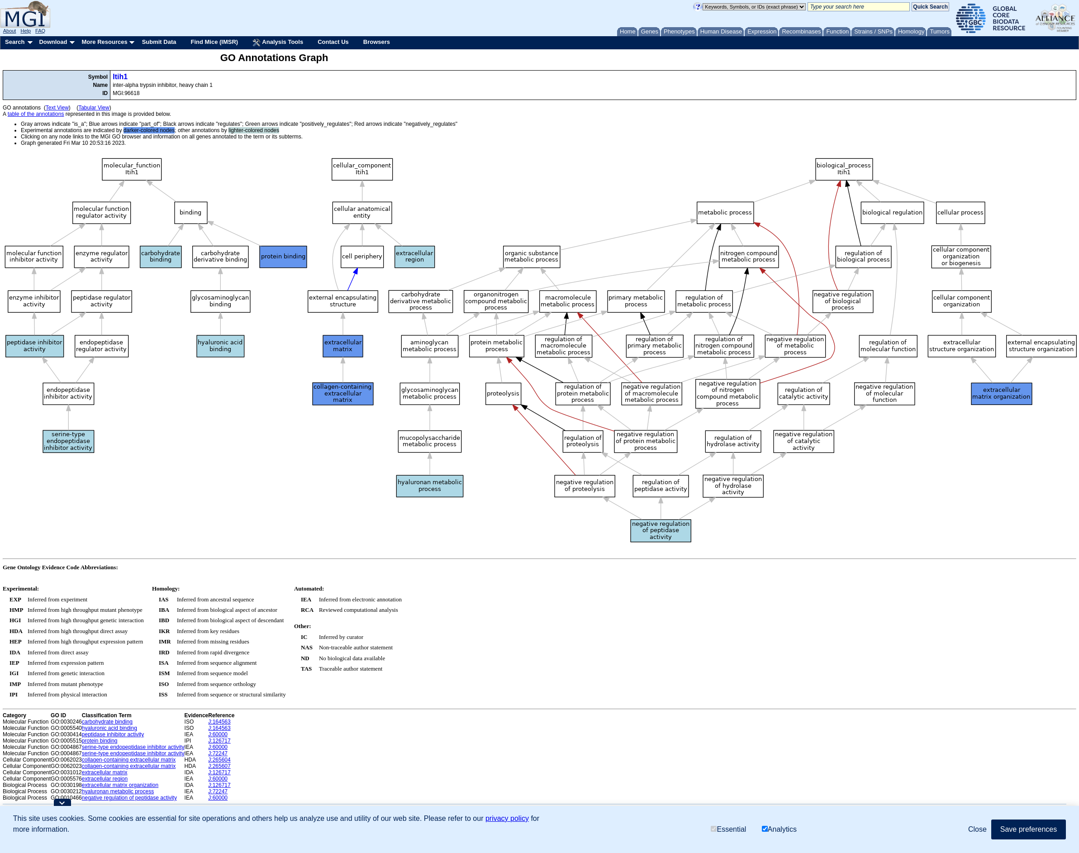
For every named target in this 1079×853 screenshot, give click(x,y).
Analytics (779, 829)
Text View (57, 108)
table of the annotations (36, 114)
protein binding (100, 741)
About (9, 30)
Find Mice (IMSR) (214, 41)
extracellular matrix (105, 772)
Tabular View (93, 108)
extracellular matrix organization (120, 785)
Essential (728, 829)
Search (14, 41)
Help (25, 30)
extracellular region (105, 779)
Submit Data (159, 41)
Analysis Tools (277, 42)
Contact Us (333, 41)
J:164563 (219, 722)
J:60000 (218, 734)
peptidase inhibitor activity (113, 734)
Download (53, 41)
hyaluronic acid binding (109, 728)
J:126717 (219, 741)
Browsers (376, 41)
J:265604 (219, 760)
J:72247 (218, 753)
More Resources (104, 41)
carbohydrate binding (107, 722)
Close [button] (977, 829)
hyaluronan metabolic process (118, 791)
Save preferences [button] (1028, 829)
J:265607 (219, 766)
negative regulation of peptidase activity (129, 798)
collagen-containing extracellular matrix (129, 760)
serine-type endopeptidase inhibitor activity (133, 747)
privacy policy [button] (507, 818)
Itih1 (120, 77)
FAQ (40, 30)
